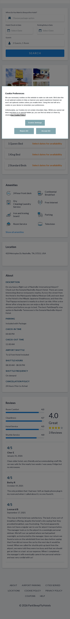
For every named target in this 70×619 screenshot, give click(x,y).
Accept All (45, 131)
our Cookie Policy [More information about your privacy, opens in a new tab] (18, 115)
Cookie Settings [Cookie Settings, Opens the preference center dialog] (35, 123)
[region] (35, 112)
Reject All (24, 131)
